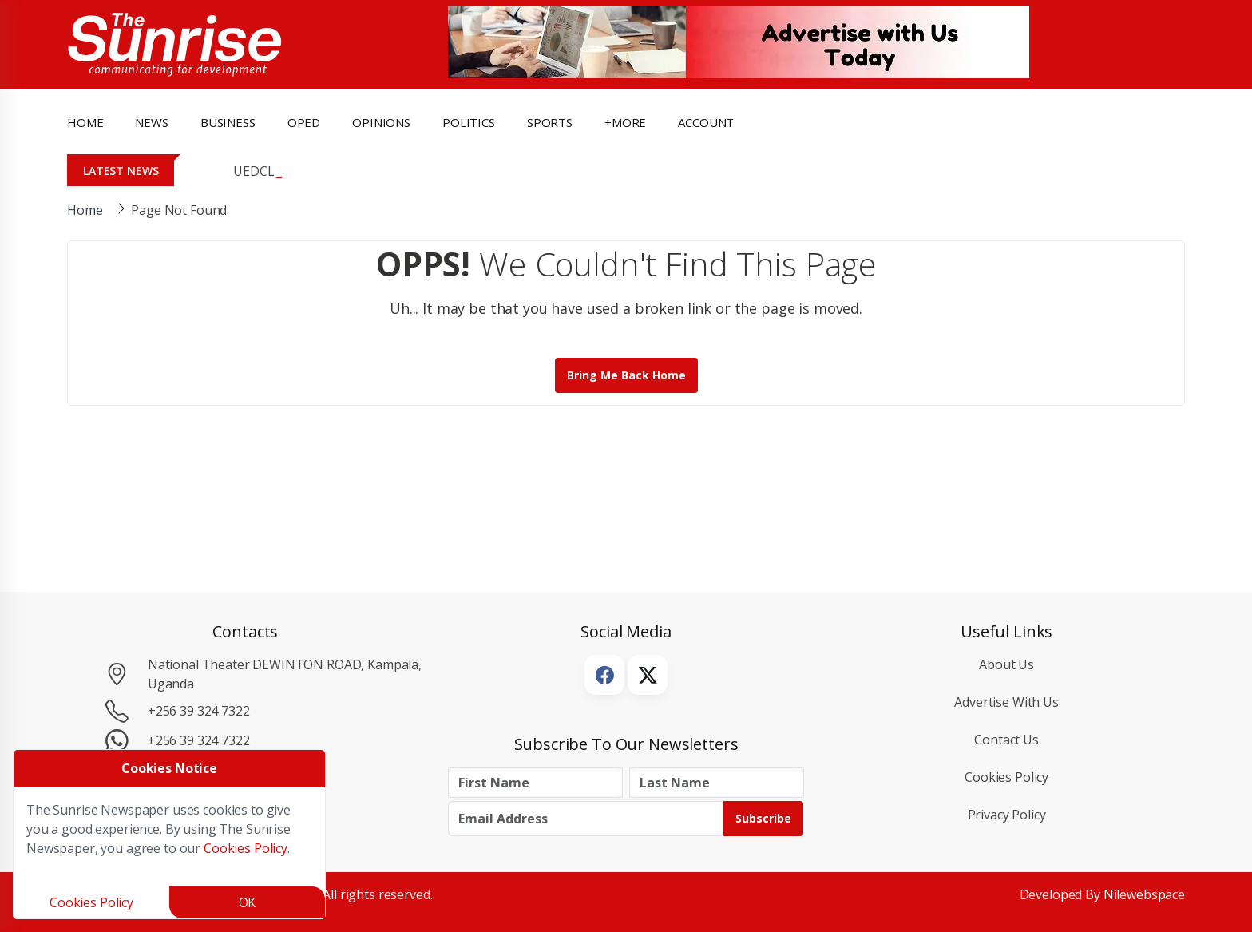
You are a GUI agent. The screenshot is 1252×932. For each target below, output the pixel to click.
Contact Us (1006, 739)
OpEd (303, 122)
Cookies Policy (1006, 777)
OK (247, 902)
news (151, 122)
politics (468, 122)
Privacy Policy (1007, 814)
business (228, 122)
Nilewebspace (1144, 894)
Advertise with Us (1006, 702)
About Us (1006, 664)
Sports (550, 122)
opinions (381, 122)
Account (706, 122)
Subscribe (763, 818)
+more (625, 122)
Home (85, 122)
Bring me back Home (626, 375)
